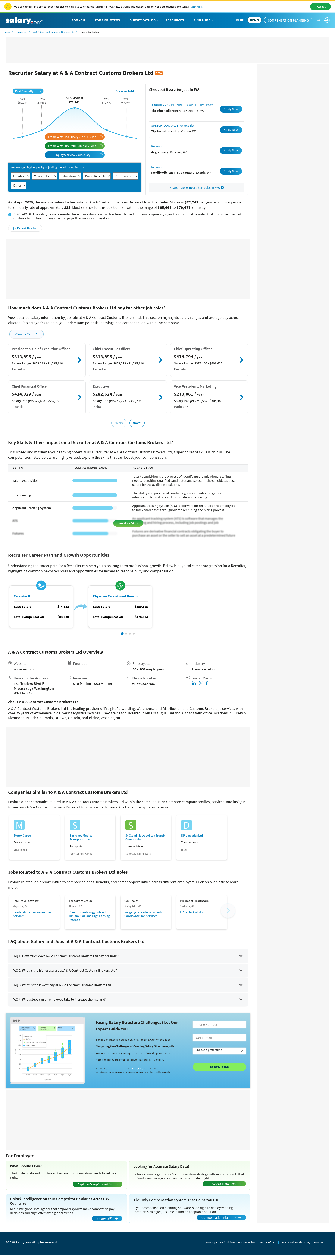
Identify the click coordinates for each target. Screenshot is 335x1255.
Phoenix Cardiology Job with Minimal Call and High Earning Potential (89, 916)
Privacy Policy (137, 1069)
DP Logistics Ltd (192, 835)
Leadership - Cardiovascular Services (32, 914)
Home (6, 32)
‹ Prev (119, 423)
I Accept (321, 7)
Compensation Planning (288, 20)
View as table (125, 91)
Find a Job (204, 20)
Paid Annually (28, 91)
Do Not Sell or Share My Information (303, 1242)
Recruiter (157, 146)
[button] (122, 633)
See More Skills (128, 523)
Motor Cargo (22, 835)
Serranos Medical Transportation (81, 837)
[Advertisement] (128, 269)
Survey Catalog (144, 20)
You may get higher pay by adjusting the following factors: (47, 167)
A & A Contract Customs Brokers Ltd (53, 32)
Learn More (196, 6)
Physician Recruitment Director (116, 596)
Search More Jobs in (197, 188)
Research (21, 32)
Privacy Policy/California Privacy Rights (230, 1242)
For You (80, 20)
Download (219, 1066)
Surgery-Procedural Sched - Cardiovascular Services (143, 914)
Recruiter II (22, 596)
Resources (176, 20)
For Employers (109, 20)
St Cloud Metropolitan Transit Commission (145, 837)
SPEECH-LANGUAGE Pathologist (172, 125)
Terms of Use (268, 1242)
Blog (240, 20)
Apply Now (231, 109)
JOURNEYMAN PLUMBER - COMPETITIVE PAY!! (182, 105)
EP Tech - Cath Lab (192, 912)
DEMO (254, 20)
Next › (137, 423)
